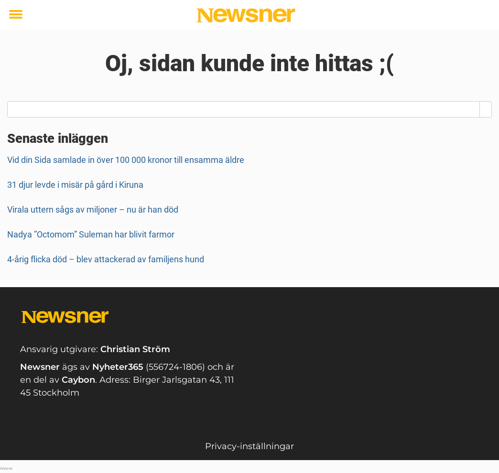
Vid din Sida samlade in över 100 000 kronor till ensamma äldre (125, 160)
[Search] (486, 109)
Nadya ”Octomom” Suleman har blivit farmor (90, 234)
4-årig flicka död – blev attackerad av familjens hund (105, 259)
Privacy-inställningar (249, 446)
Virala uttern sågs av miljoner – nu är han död (92, 209)
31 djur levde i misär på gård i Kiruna (75, 185)
